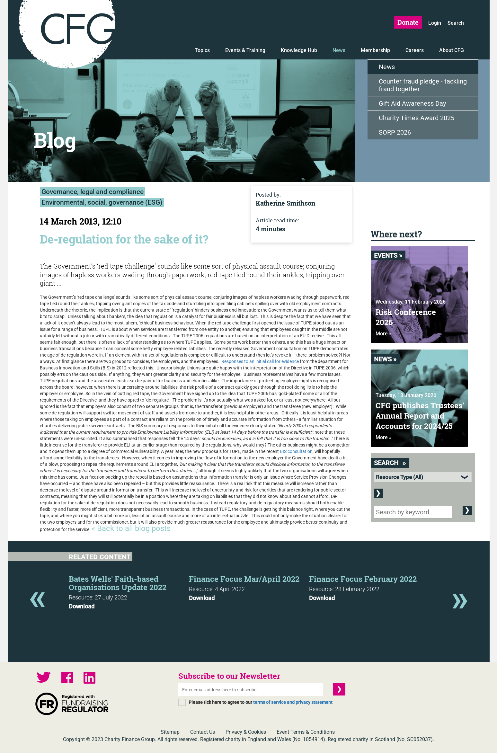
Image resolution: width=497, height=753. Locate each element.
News (339, 50)
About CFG (451, 50)
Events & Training (245, 50)
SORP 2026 (395, 132)
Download (81, 606)
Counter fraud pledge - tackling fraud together (423, 85)
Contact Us (202, 732)
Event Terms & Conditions (306, 732)
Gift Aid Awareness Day (412, 103)
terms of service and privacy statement (293, 702)
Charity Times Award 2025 (416, 118)
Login (434, 23)
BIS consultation (296, 451)
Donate (408, 22)
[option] (129, 590)
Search (456, 23)
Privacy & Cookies (246, 732)
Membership (375, 50)
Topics (202, 50)
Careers (414, 50)
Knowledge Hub (299, 50)
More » (384, 334)
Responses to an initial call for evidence (260, 361)
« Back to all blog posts (131, 528)
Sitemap (170, 732)
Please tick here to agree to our (261, 702)
